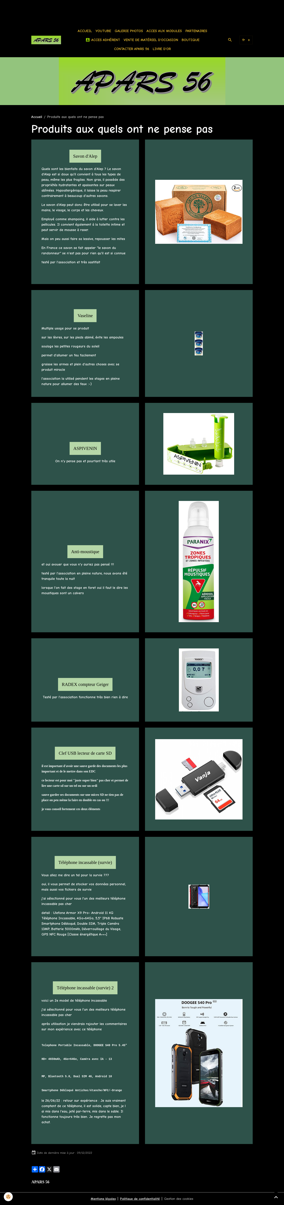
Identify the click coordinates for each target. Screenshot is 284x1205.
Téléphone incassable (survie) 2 (85, 987)
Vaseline (85, 315)
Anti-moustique (85, 551)
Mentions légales (102, 1199)
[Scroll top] (276, 1197)
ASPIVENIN (85, 448)
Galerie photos (129, 31)
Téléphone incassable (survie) (85, 862)
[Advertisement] (72, 9)
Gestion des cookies (180, 1199)
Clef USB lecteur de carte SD (85, 753)
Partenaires (197, 31)
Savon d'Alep (85, 156)
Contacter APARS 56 (132, 49)
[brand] (46, 39)
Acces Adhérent (103, 40)
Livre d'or (163, 49)
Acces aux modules (165, 31)
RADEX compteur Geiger (85, 684)
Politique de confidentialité (139, 1199)
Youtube (104, 31)
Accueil (86, 31)
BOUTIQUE (191, 40)
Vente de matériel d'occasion (151, 40)
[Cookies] (8, 1196)
